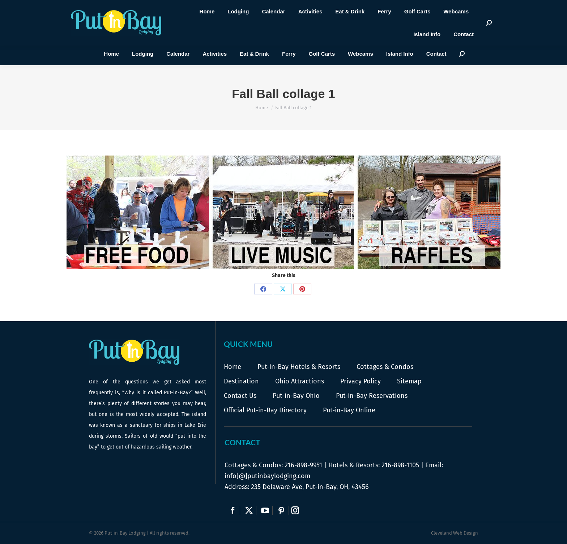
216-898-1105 (400, 465)
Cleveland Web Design (454, 533)
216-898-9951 (303, 465)
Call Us (193, 29)
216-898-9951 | (205, 22)
